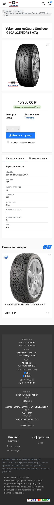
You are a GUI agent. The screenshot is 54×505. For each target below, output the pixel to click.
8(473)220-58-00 (27, 342)
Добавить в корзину (20, 135)
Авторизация (13, 450)
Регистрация (13, 446)
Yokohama (29, 118)
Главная (7, 11)
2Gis (27, 373)
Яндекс (27, 376)
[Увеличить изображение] (49, 255)
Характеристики (15, 158)
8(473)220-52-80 (27, 345)
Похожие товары (38, 158)
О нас (40, 442)
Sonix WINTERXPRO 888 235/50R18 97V (25, 304)
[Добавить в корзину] (47, 313)
